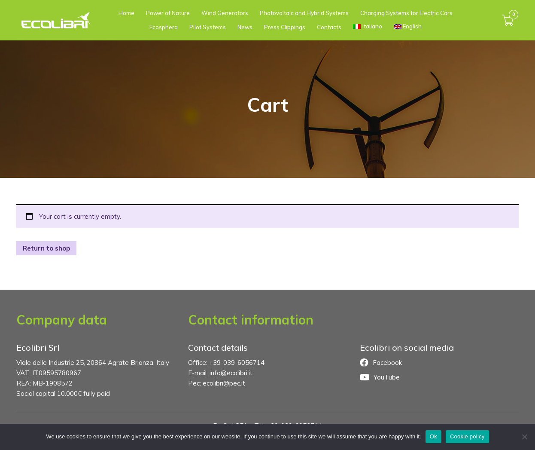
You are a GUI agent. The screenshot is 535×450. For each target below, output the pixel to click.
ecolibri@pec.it (224, 383)
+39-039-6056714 (236, 362)
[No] (524, 436)
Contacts (329, 27)
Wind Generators (224, 12)
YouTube (380, 377)
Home (126, 12)
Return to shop (46, 248)
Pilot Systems (207, 27)
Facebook (381, 362)
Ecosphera (163, 27)
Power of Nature (168, 12)
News (244, 27)
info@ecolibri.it (231, 373)
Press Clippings (284, 27)
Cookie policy (467, 436)
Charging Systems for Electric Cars (406, 12)
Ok (433, 436)
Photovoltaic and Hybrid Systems (304, 12)
